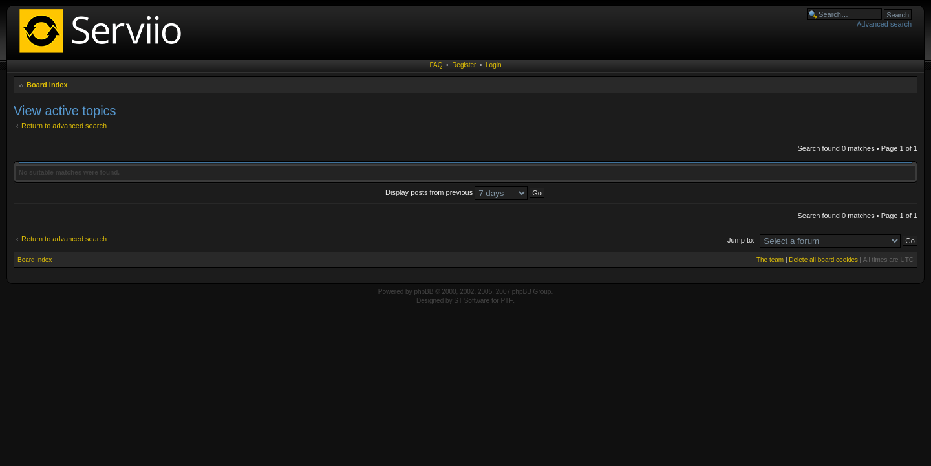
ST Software (471, 300)
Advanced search (884, 24)
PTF (506, 300)
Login (493, 65)
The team (770, 259)
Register (464, 65)
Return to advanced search (64, 125)
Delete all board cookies (823, 259)
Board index (47, 85)
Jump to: (740, 240)
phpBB (423, 291)
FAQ (436, 65)
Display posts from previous (464, 192)
